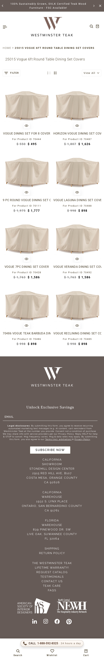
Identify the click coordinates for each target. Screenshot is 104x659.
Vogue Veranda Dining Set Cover (77, 267)
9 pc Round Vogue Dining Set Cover (27, 200)
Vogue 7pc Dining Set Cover (27, 267)
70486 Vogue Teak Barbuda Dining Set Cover (27, 333)
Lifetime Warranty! (52, 567)
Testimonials (52, 576)
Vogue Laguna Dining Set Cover (77, 200)
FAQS (52, 590)
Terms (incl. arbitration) (58, 439)
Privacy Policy (82, 439)
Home (7, 47)
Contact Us (52, 581)
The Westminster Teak (52, 563)
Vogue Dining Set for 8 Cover (26, 133)
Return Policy (52, 553)
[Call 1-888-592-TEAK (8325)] (52, 643)
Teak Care (52, 585)
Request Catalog (52, 572)
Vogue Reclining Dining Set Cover (77, 333)
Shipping (52, 548)
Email (9, 416)
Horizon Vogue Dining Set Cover (77, 133)
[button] (2, 6)
